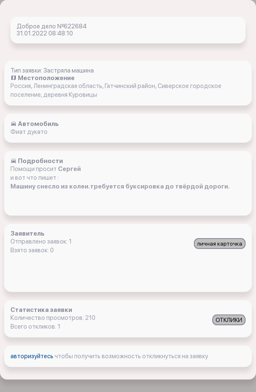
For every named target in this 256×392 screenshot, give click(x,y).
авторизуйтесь (32, 356)
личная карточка (219, 243)
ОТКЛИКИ (229, 320)
